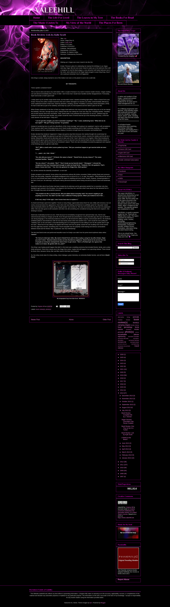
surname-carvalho (133, 336)
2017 (122, 381)
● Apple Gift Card (123, 153)
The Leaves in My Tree (90, 17)
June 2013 (125, 443)
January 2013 (127, 458)
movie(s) (128, 329)
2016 (122, 384)
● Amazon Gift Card (124, 149)
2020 (122, 372)
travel (137, 346)
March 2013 (126, 452)
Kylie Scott (68, 42)
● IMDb (120, 178)
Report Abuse (123, 579)
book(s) (136, 323)
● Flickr (120, 175)
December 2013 (127, 395)
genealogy (128, 327)
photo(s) (48, 309)
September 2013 (127, 404)
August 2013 (126, 407)
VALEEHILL (51, 10)
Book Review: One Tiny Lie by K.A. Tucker (128, 428)
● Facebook (122, 171)
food (119, 327)
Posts (122, 260)
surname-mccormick (124, 346)
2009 (122, 470)
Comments (123, 263)
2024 (122, 360)
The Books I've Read (122, 17)
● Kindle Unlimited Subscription (128, 160)
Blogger (103, 603)
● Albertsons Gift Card (125, 156)
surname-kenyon (122, 344)
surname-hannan (134, 340)
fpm (91, 603)
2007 (122, 476)
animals (136, 317)
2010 (122, 467)
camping (121, 325)
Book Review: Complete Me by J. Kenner (127, 415)
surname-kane (134, 342)
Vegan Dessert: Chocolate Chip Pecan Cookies (128, 421)
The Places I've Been (110, 22)
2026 (122, 354)
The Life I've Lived (58, 17)
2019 (122, 375)
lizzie (137, 327)
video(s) (120, 348)
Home (36, 17)
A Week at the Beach (126, 438)
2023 (122, 363)
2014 (122, 390)
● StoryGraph (122, 182)
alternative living (124, 317)
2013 (122, 393)
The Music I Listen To (45, 22)
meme (120, 329)
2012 (122, 462)
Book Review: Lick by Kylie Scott (128, 434)
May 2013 (125, 446)
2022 (122, 366)
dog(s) (127, 325)
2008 (122, 473)
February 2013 (127, 455)
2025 (122, 357)
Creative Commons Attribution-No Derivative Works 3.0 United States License (127, 511)
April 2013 (125, 449)
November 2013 (127, 398)
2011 (122, 465)
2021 (122, 369)
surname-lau (135, 344)
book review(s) (40, 309)
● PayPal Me (122, 145)
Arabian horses (124, 320)
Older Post (107, 319)
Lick (65, 38)
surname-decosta (123, 338)
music (136, 329)
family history (135, 325)
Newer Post (35, 319)
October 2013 (127, 401)
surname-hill (122, 342)
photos (137, 332)
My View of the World (78, 22)
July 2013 (125, 410)
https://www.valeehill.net (126, 518)
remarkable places (128, 334)
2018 (122, 378)
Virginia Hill (129, 507)
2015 (122, 387)
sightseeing (121, 336)
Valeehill (120, 507)
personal (121, 332)
